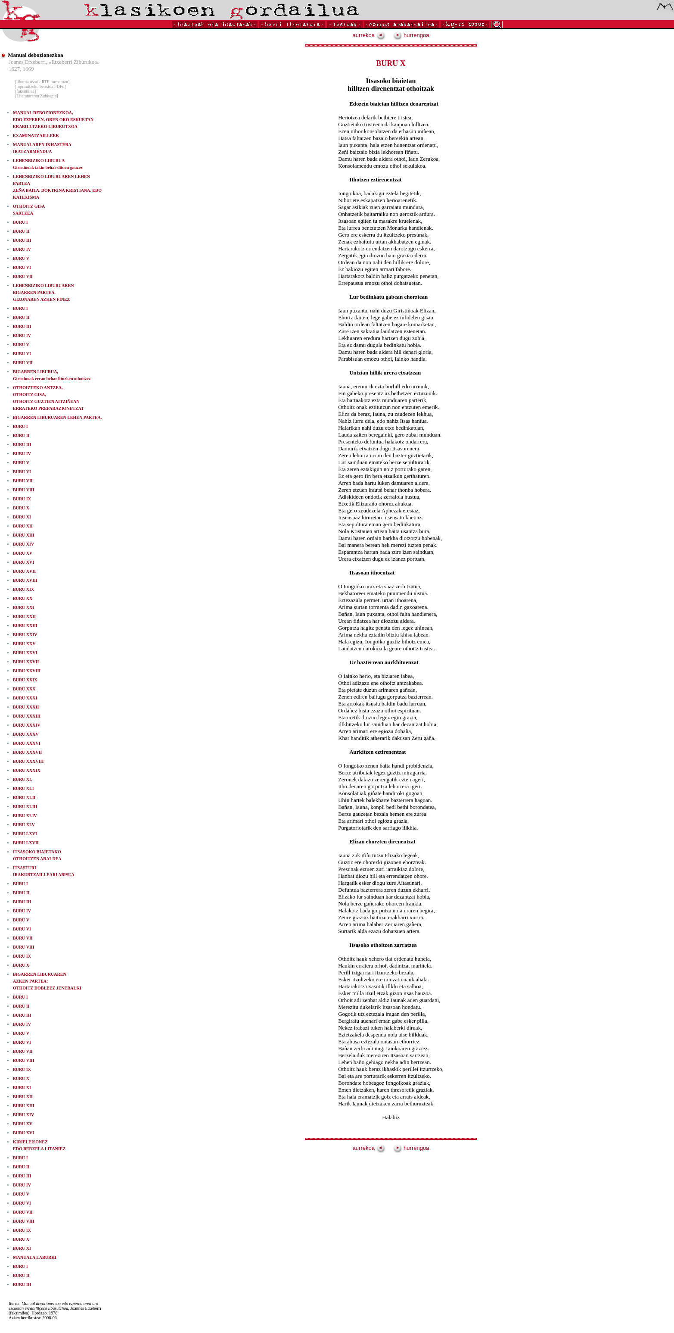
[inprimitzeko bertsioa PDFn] (40, 86)
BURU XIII (23, 535)
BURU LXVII (26, 842)
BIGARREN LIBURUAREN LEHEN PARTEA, (57, 417)
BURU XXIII (25, 625)
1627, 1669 (21, 69)
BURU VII (23, 276)
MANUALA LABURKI (34, 1257)
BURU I (20, 222)
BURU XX (22, 598)
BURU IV (22, 249)
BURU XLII (24, 797)
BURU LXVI (25, 833)
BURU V (21, 258)
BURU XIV (23, 544)
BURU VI (22, 267)
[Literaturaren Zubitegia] (36, 96)
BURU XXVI (25, 652)
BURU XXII (24, 616)
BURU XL (22, 779)
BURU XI (22, 517)
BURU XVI (23, 562)
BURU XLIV (25, 815)
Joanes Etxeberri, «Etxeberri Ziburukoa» (54, 62)
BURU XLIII (25, 806)
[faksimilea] (25, 91)
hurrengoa (411, 35)
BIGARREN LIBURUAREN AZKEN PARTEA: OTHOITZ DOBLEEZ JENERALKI (47, 981)
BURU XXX (24, 689)
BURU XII (23, 526)
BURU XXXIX (26, 770)
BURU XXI (23, 607)
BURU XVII (24, 571)
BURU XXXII (26, 707)
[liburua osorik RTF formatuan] (42, 81)
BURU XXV (24, 643)
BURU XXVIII (26, 670)
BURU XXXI (25, 698)
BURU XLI (23, 788)
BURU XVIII (25, 580)
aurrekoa (369, 35)
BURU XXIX (25, 679)
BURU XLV (24, 824)
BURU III (22, 240)
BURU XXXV (26, 734)
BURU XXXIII (26, 716)
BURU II (21, 231)
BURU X (21, 508)
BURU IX (22, 498)
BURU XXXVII (27, 752)
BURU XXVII (26, 661)
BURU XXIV (25, 634)
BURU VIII (23, 489)
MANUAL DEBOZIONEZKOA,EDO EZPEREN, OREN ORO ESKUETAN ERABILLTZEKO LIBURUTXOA (53, 119)
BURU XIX (23, 589)
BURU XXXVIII (28, 761)
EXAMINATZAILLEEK (36, 135)
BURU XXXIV (26, 725)
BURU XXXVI (26, 743)
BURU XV (22, 553)
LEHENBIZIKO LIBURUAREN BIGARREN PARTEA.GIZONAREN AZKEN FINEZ (43, 292)
